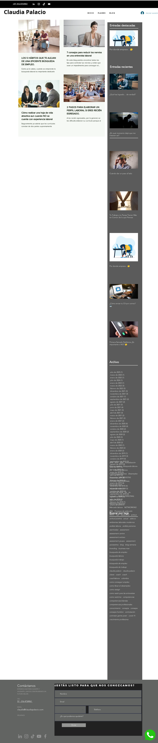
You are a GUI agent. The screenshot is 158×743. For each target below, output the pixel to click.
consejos (125, 608)
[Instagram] (39, 4)
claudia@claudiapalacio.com (30, 709)
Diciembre (113, 477)
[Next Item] (134, 38)
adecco (133, 518)
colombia (125, 578)
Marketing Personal (117, 504)
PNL (111, 511)
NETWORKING (130, 507)
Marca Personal (115, 500)
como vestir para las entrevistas (122, 593)
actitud (134, 515)
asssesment (130, 541)
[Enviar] (74, 725)
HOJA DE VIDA (115, 485)
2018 (111, 462)
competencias (128, 597)
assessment (124, 530)
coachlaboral (114, 578)
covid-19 (132, 616)
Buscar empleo (115, 466)
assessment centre (117, 533)
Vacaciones (125, 515)
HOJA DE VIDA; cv (117, 489)
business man (124, 548)
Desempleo (132, 474)
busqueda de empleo (118, 552)
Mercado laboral (116, 507)
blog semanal (130, 545)
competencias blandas (118, 601)
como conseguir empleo (119, 582)
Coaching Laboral (120, 470)
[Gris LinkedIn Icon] (20, 736)
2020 (121, 462)
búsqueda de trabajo (118, 567)
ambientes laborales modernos (122, 522)
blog (122, 545)
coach (118, 575)
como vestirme (115, 597)
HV (126, 492)
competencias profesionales (120, 604)
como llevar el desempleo (119, 586)
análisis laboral (115, 526)
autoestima (113, 545)
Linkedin (112, 496)
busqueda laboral (116, 556)
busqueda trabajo (116, 560)
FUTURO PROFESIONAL (119, 481)
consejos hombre (116, 612)
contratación (130, 612)
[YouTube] (49, 4)
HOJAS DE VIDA (116, 492)
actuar (125, 518)
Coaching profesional (118, 474)
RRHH (111, 515)
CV (110, 470)
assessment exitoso (117, 537)
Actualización (130, 462)
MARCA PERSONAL (126, 496)
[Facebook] (45, 736)
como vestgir (114, 589)
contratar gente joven (118, 616)
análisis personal (129, 526)
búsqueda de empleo (118, 563)
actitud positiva (115, 518)
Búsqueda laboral (130, 466)
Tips (117, 515)
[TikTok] (44, 4)
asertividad (113, 530)
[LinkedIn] (34, 4)
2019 (116, 462)
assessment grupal (117, 541)
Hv (129, 492)
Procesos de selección (123, 511)
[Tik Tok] (32, 736)
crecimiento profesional (118, 619)
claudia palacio (115, 571)
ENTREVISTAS (125, 477)
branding (113, 548)
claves (111, 575)
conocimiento (114, 608)
